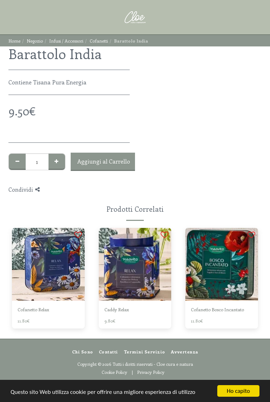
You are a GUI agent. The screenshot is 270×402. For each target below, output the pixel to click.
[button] (8, 17)
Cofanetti (99, 41)
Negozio (35, 41)
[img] (48, 264)
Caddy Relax (116, 309)
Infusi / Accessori (66, 41)
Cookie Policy (114, 372)
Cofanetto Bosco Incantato (217, 309)
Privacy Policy (151, 372)
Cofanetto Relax (33, 309)
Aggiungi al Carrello (103, 161)
